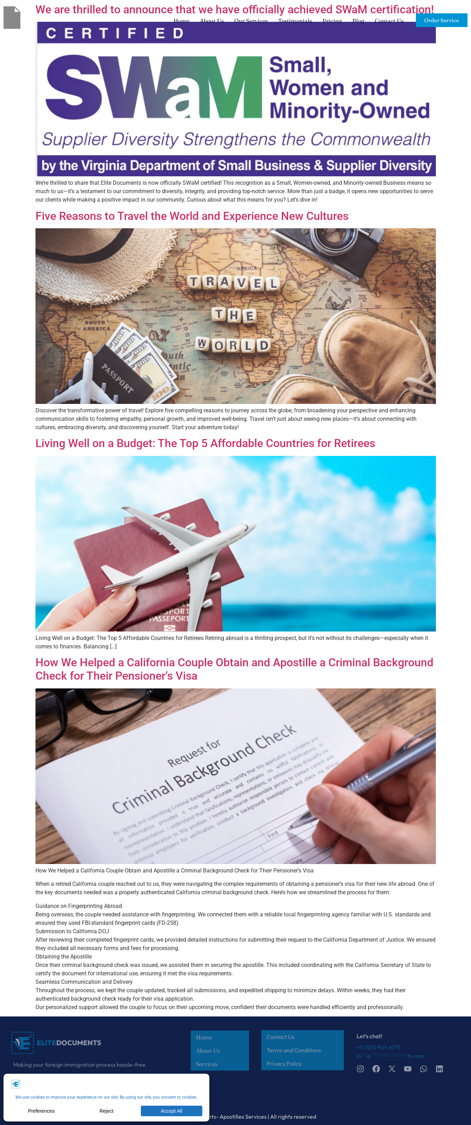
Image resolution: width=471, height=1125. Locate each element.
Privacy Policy (284, 1063)
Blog (358, 20)
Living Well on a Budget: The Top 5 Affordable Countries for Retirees (205, 443)
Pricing (332, 20)
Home (181, 20)
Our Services (251, 20)
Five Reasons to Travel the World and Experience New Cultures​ (191, 216)
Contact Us (389, 20)
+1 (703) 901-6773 (378, 1047)
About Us (212, 20)
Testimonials (295, 20)
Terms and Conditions (294, 1050)
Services (206, 1063)
